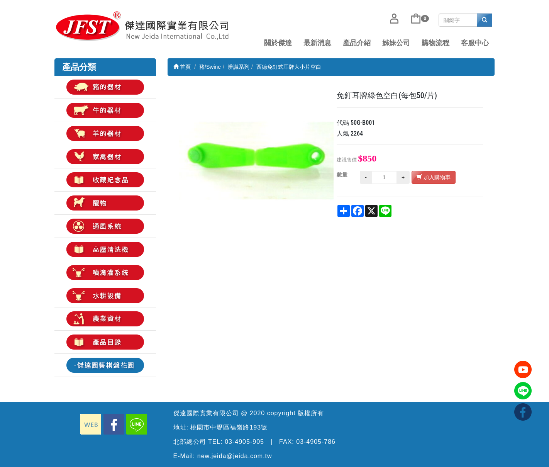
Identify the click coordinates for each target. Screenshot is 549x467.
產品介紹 (357, 43)
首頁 (182, 67)
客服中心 (475, 43)
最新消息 (317, 43)
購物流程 (435, 43)
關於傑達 (278, 43)
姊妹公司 (396, 43)
